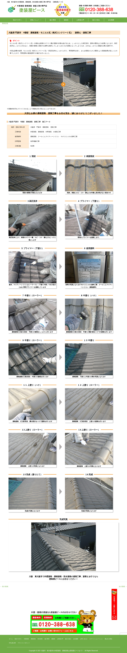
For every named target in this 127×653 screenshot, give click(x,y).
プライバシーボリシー (24, 643)
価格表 (66, 20)
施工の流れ (96, 20)
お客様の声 (80, 20)
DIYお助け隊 (12, 643)
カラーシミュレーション (96, 639)
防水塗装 (40, 639)
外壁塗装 (26, 639)
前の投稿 (4, 586)
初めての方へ (17, 20)
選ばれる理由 (108, 639)
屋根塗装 (5, 23)
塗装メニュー (35, 20)
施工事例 (53, 20)
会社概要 (111, 20)
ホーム (11, 639)
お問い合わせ (83, 639)
